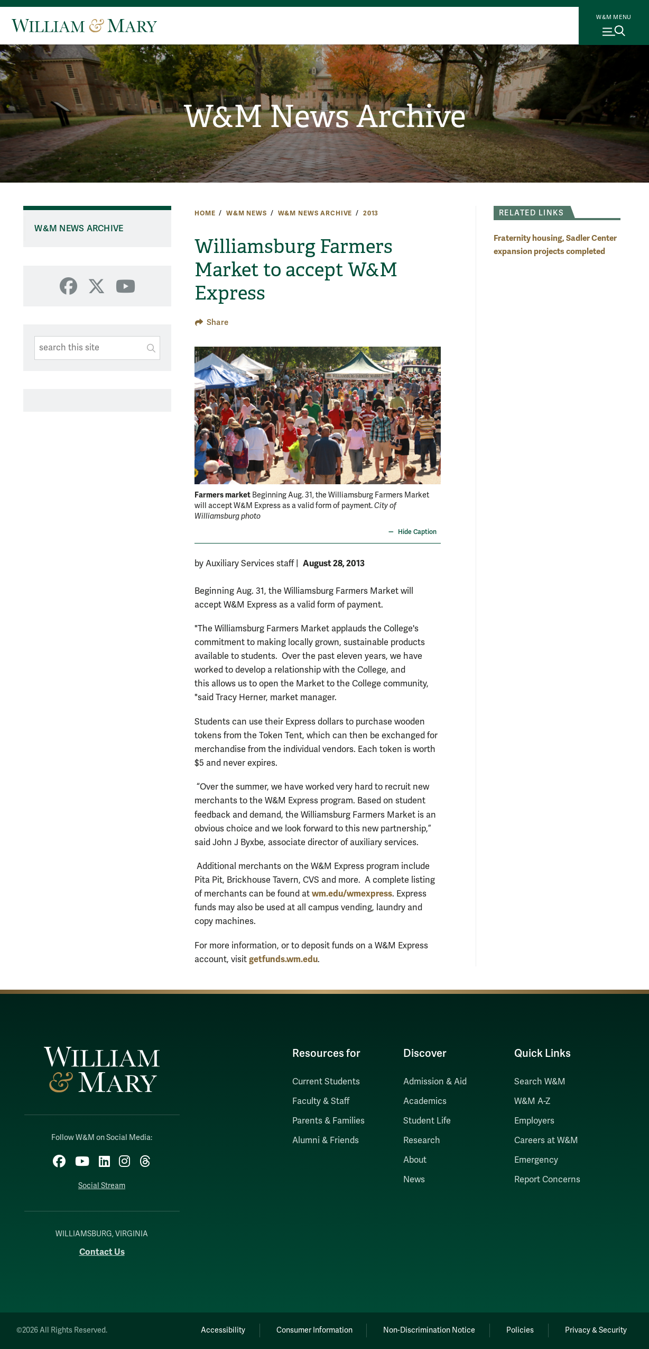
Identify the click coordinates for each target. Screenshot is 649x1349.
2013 (370, 213)
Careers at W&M (546, 1140)
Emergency (536, 1160)
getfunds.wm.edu (283, 959)
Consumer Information (314, 1330)
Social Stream (101, 1185)
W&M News (246, 213)
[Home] (84, 25)
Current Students (326, 1081)
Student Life (427, 1121)
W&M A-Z (532, 1101)
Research (421, 1140)
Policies (520, 1330)
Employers (534, 1121)
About (415, 1160)
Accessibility (223, 1330)
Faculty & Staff (320, 1101)
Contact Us (102, 1251)
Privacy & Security (596, 1330)
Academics (425, 1101)
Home (204, 213)
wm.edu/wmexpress (352, 893)
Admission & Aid (435, 1081)
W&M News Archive (324, 116)
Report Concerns (547, 1179)
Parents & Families (328, 1121)
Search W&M (539, 1081)
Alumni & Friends (325, 1140)
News (414, 1179)
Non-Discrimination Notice (429, 1330)
